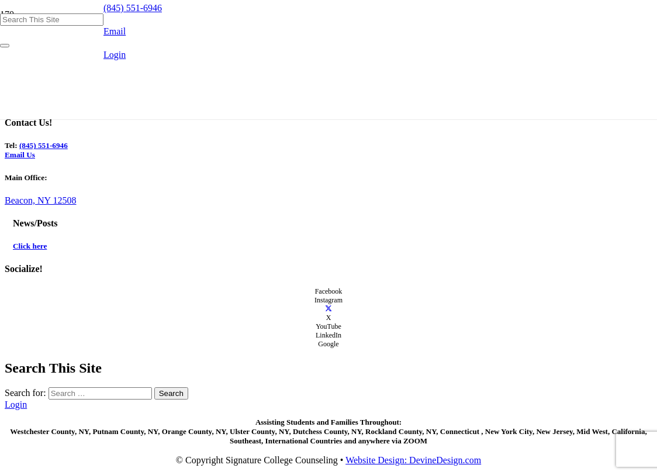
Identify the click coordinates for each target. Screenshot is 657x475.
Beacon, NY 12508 (41, 200)
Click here (30, 246)
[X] (328, 309)
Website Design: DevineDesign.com (413, 460)
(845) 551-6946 (43, 145)
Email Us (20, 154)
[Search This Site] (51, 19)
